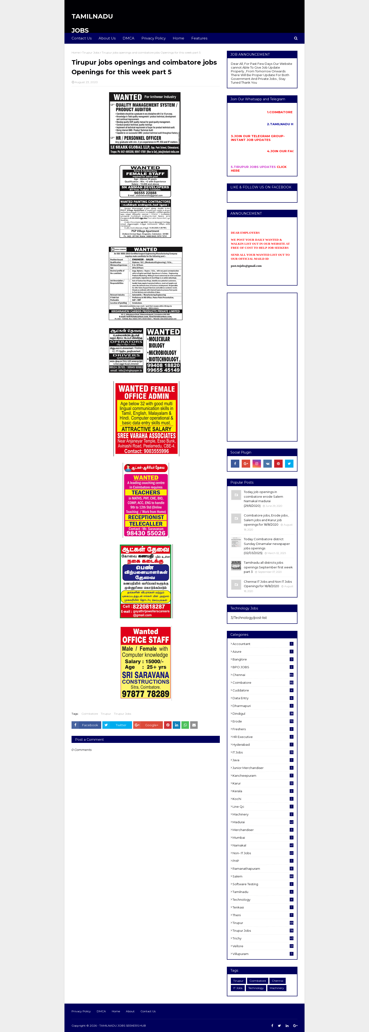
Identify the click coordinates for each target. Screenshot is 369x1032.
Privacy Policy (81, 1011)
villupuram (263, 954)
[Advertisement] (262, 367)
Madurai (263, 822)
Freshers (263, 729)
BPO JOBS (263, 667)
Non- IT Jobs (263, 853)
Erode (263, 721)
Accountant (263, 644)
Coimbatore (89, 713)
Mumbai (263, 837)
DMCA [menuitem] (128, 38)
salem (263, 876)
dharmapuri (263, 706)
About (130, 1011)
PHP (263, 861)
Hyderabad (263, 744)
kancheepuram (263, 775)
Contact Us (148, 1011)
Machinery (263, 814)
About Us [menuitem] (107, 38)
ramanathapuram (263, 868)
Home (76, 52)
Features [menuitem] (199, 38)
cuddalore (263, 690)
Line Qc (263, 806)
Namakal (263, 845)
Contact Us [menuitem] (82, 38)
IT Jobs (263, 752)
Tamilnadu (263, 892)
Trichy (263, 938)
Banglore (263, 659)
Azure (263, 651)
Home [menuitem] (178, 38)
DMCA (101, 1011)
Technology (263, 899)
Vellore (263, 946)
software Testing (263, 884)
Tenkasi (263, 907)
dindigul (263, 713)
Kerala (263, 791)
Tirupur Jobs (90, 52)
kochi (263, 799)
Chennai (263, 675)
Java (263, 760)
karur (263, 783)
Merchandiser (263, 830)
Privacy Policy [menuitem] (153, 38)
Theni (263, 915)
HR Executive (263, 737)
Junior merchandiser (263, 768)
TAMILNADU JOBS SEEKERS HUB (122, 1025)
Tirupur (106, 713)
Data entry (263, 698)
